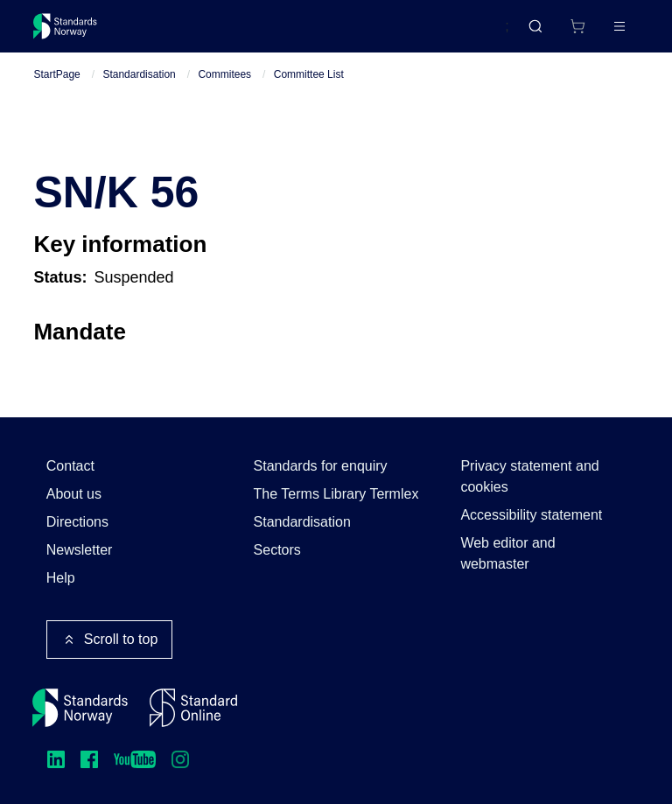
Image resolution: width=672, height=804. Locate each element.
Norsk (473, 34)
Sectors (277, 549)
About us (74, 493)
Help (60, 577)
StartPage (56, 88)
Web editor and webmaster (507, 553)
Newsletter (79, 549)
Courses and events (308, 32)
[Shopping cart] (541, 33)
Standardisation (138, 88)
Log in (604, 32)
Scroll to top (109, 639)
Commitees (224, 88)
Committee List (309, 88)
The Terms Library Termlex (336, 493)
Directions (77, 521)
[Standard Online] (193, 708)
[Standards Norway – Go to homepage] (77, 33)
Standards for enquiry (321, 465)
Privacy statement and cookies (529, 476)
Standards (186, 32)
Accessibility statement (531, 514)
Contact (70, 465)
